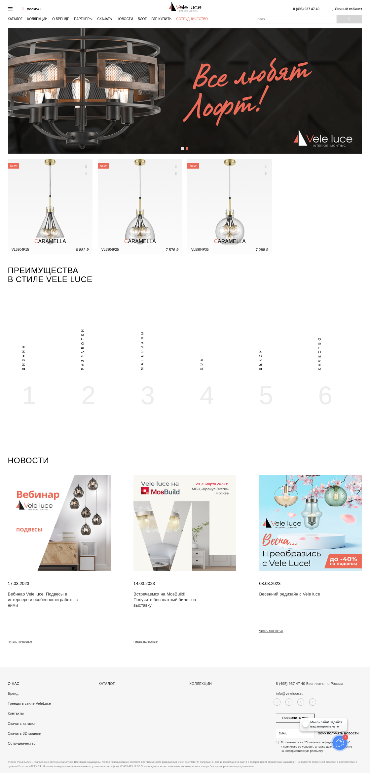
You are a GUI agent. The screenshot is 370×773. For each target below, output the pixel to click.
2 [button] (187, 146)
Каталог (15, 19)
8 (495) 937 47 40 (306, 9)
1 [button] (182, 146)
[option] (37, 349)
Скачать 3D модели (24, 733)
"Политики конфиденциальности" (327, 742)
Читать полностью (20, 641)
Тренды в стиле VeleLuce (29, 703)
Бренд (13, 693)
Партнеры (83, 19)
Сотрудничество (192, 19)
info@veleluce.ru (290, 693)
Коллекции (37, 19)
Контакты (16, 713)
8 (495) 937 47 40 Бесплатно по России (309, 684)
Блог (142, 19)
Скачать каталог (22, 723)
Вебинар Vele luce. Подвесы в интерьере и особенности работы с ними (43, 600)
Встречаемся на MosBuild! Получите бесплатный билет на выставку (164, 600)
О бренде (60, 19)
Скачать (104, 19)
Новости (125, 19)
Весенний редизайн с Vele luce (289, 594)
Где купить (161, 19)
